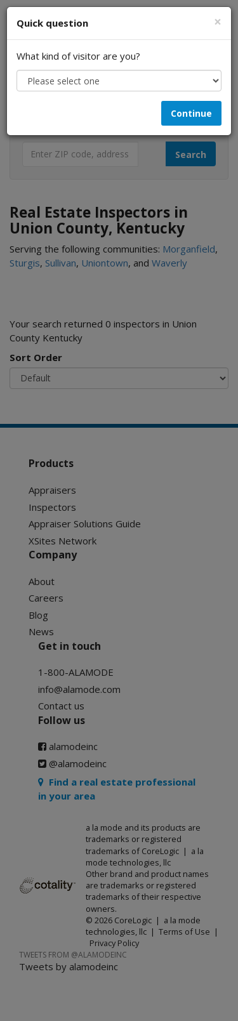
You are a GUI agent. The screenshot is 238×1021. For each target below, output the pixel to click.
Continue (191, 113)
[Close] (217, 22)
